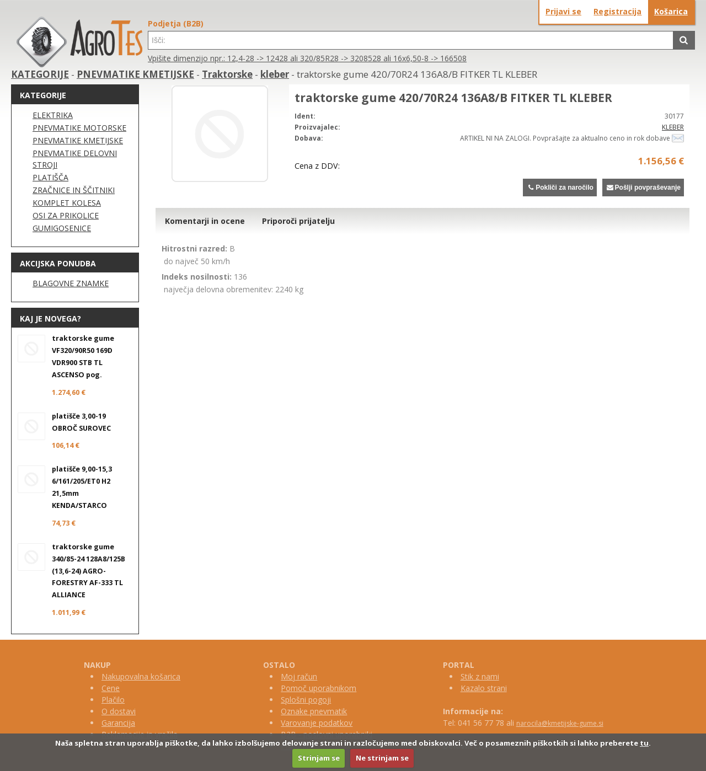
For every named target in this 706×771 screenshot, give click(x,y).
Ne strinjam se (382, 758)
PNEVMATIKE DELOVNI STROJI (75, 159)
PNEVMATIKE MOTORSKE (79, 127)
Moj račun (299, 676)
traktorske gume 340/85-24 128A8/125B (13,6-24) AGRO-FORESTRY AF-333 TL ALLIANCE (88, 571)
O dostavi (118, 711)
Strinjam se (319, 758)
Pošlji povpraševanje (643, 187)
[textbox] (410, 40)
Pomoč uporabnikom (318, 688)
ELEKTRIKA (53, 115)
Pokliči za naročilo (559, 187)
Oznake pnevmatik (314, 711)
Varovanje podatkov (316, 723)
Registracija (617, 11)
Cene (110, 688)
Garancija (118, 723)
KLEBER (673, 127)
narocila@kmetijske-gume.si (559, 723)
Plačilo (113, 699)
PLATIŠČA (50, 177)
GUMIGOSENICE (62, 228)
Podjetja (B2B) (176, 23)
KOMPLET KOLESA (67, 202)
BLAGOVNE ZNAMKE (71, 283)
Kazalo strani (484, 688)
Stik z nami (480, 676)
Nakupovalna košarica (140, 676)
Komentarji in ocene (205, 221)
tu (644, 743)
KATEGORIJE (40, 74)
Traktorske (227, 74)
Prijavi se (563, 11)
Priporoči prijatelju (298, 221)
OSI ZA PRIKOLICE (66, 215)
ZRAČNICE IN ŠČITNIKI (74, 190)
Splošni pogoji (306, 699)
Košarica (671, 11)
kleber (274, 74)
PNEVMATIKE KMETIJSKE (135, 74)
